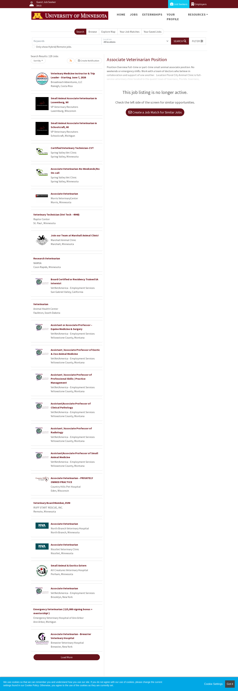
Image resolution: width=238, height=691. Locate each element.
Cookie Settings (213, 684)
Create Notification (88, 60)
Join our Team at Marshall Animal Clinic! (75, 235)
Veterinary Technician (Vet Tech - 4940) (56, 214)
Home (121, 14)
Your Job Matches (129, 31)
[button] (197, 41)
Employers (199, 4)
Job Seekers (178, 4)
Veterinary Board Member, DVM (51, 503)
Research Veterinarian (46, 258)
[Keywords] (66, 41)
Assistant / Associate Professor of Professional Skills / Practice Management (71, 378)
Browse (92, 31)
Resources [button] (196, 14)
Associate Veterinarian (64, 193)
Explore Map (108, 31)
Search (80, 31)
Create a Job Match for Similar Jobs (155, 112)
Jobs (134, 14)
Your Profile (173, 17)
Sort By (37, 60)
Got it (230, 684)
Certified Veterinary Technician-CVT (72, 148)
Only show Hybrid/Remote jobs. (54, 46)
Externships (152, 14)
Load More (67, 657)
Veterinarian (40, 304)
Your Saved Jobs (152, 31)
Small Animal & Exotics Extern (68, 565)
